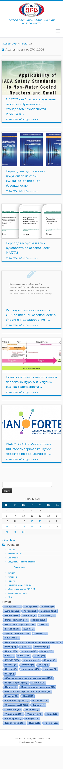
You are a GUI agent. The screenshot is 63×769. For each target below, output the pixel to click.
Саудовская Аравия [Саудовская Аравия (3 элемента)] (16, 700)
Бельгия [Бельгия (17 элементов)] (11, 615)
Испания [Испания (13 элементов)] (41, 647)
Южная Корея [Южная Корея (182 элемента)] (14, 723)
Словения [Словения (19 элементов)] (40, 700)
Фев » (13, 540)
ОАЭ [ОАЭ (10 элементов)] (9, 673)
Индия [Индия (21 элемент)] (10, 647)
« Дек (5, 540)
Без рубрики (13, 558)
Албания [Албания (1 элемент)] (48, 606)
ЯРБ (10, 597)
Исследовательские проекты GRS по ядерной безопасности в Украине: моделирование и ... (31, 315)
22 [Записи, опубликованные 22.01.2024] (6, 526)
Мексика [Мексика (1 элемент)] (11, 664)
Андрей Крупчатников (28, 119)
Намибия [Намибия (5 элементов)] (28, 664)
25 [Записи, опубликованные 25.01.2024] (32, 526)
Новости (12, 581)
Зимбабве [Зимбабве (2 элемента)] (11, 638)
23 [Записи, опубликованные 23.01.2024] (15, 526)
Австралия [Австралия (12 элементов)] (12, 606)
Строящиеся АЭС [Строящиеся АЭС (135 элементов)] (16, 705)
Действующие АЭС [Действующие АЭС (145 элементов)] (17, 633)
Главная (6, 43)
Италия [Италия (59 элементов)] (11, 651)
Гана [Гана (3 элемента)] (43, 624)
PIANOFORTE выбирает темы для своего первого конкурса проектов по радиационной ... (29, 449)
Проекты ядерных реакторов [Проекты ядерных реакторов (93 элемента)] (38, 687)
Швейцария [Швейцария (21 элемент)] (13, 718)
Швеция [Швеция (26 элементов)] (32, 718)
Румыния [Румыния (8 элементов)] (11, 696)
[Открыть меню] (58, 31)
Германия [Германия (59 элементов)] (12, 629)
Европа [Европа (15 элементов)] (40, 633)
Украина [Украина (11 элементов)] (32, 709)
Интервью (12, 577)
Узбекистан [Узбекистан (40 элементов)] (13, 709)
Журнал (11, 573)
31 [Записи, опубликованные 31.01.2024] (23, 532)
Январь (23, 43)
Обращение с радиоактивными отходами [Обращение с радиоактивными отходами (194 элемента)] (28, 678)
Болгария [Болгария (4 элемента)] (29, 615)
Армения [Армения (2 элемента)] (30, 611)
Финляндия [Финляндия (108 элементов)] (13, 714)
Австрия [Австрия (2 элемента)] (31, 606)
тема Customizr (37, 742)
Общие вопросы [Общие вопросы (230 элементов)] (16, 682)
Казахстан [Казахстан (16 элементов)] (29, 651)
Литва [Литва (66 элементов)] (40, 656)
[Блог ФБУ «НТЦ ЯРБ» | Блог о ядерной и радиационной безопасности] (31, 9)
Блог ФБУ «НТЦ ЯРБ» (27, 738)
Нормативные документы (20, 585)
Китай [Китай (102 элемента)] (23, 656)
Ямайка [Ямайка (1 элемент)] (34, 723)
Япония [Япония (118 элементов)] (51, 723)
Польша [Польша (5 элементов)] (10, 687)
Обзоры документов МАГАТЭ (21, 589)
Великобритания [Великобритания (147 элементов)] (16, 620)
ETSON (11, 550)
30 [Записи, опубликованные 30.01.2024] (15, 532)
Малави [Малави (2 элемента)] (49, 660)
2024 (14, 43)
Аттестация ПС (15, 554)
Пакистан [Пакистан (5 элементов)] (38, 682)
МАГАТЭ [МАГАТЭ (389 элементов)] (12, 660)
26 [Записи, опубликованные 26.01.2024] (40, 526)
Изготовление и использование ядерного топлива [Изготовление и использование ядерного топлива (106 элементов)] (33, 642)
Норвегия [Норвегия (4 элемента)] (50, 669)
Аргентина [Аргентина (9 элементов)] (12, 611)
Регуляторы (19, 567)
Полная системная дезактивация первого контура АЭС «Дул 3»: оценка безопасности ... (31, 382)
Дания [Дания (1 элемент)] (28, 629)
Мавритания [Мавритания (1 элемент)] (31, 660)
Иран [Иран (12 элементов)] (25, 647)
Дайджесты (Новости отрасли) (22, 562)
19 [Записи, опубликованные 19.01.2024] (40, 521)
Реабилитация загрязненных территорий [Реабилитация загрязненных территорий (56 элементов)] (28, 691)
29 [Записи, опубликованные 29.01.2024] (6, 532)
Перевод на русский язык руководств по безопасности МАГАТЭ (28, 248)
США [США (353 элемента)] (28, 696)
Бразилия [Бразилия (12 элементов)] (47, 615)
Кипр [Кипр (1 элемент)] (9, 656)
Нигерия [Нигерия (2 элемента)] (11, 669)
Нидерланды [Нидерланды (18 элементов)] (30, 669)
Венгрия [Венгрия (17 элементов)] (38, 620)
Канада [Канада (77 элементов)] (46, 651)
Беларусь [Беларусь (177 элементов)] (48, 611)
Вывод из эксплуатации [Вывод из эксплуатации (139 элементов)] (20, 624)
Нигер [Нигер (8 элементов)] (43, 664)
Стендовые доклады (17, 593)
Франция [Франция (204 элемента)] (34, 714)
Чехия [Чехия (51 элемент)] (52, 714)
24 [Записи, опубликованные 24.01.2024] (23, 526)
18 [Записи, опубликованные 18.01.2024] (32, 521)
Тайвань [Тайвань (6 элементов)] (38, 705)
